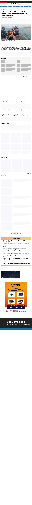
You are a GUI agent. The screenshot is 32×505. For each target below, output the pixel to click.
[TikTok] (19, 322)
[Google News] (17, 322)
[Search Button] (31, 4)
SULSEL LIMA (13, 329)
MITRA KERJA (16, 326)
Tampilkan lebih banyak (16, 233)
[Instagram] (12, 322)
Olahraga (20, 6)
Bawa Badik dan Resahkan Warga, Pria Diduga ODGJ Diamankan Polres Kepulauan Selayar (16, 244)
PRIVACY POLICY (14, 324)
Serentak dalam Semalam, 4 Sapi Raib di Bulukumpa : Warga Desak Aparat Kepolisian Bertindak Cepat (16, 264)
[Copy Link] (8, 123)
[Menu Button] (1, 4)
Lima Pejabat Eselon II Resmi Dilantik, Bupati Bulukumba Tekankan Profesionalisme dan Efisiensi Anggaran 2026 (14, 249)
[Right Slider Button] (31, 6)
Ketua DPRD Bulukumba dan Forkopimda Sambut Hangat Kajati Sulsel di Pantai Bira (16, 251)
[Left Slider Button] (28, 173)
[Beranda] (1, 9)
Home (2, 6)
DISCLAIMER (19, 324)
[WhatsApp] (6, 123)
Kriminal (16, 6)
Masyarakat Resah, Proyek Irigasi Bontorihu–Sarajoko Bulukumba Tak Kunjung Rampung (15, 259)
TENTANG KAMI (23, 324)
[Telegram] (4, 123)
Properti (28, 6)
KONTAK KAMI (28, 324)
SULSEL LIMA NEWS (19, 329)
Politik (5, 6)
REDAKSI (3, 324)
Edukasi (24, 6)
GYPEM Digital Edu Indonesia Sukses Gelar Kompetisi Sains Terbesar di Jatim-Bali (15, 261)
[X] (3, 123)
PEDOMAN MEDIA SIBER (8, 324)
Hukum (8, 6)
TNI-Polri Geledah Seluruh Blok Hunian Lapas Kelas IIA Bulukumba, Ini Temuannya (15, 256)
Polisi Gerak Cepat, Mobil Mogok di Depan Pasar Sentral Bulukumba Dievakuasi (15, 246)
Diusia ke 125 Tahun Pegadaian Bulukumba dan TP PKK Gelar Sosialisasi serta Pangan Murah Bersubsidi (16, 254)
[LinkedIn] (22, 322)
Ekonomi (12, 6)
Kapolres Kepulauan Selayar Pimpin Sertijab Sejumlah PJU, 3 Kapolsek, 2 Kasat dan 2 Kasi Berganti (16, 241)
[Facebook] (1, 123)
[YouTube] (15, 322)
